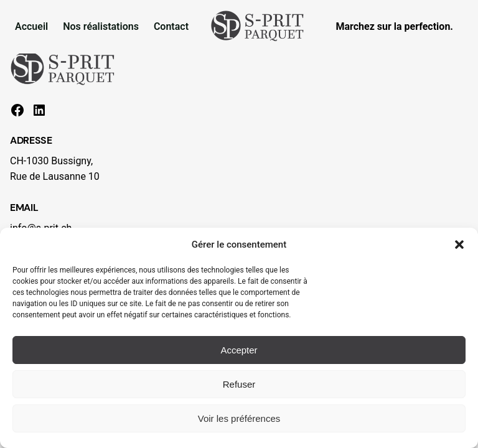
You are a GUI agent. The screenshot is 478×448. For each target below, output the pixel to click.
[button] (459, 244)
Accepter (238, 350)
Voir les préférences (239, 418)
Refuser (239, 384)
